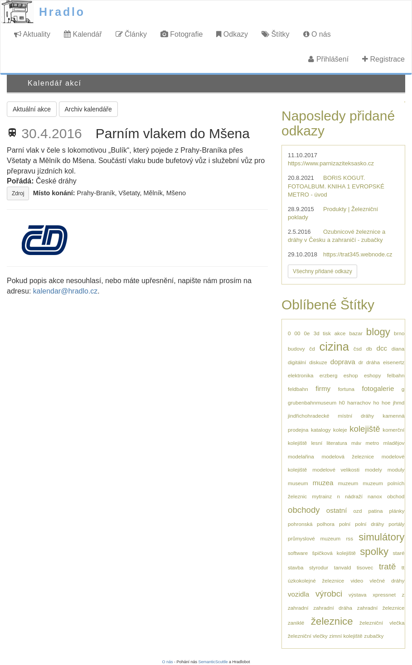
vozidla (298, 594)
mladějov (394, 443)
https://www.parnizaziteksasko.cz (331, 163)
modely (373, 469)
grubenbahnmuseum (312, 402)
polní (344, 524)
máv (356, 443)
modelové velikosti (335, 469)
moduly (396, 469)
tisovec (365, 567)
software (298, 553)
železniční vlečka (381, 623)
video (356, 580)
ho (376, 402)
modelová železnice (347, 456)
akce (340, 333)
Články (131, 34)
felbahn (395, 375)
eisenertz (393, 362)
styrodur (318, 567)
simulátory (381, 537)
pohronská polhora (311, 524)
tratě (387, 566)
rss (349, 538)
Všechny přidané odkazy (322, 271)
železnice (332, 621)
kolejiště (364, 429)
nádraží (354, 496)
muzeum (348, 483)
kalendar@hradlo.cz (65, 291)
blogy (378, 331)
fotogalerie (378, 388)
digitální (297, 362)
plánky (397, 511)
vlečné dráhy (387, 580)
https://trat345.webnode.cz (357, 254)
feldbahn (298, 389)
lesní (316, 443)
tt (403, 567)
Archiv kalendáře (88, 109)
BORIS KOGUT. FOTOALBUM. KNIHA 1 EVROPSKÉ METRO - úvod (336, 186)
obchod (395, 496)
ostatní (336, 510)
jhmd (398, 402)
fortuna (346, 389)
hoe (386, 402)
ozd (358, 511)
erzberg (329, 375)
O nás (317, 34)
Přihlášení (328, 59)
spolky (374, 551)
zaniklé (296, 623)
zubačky (373, 636)
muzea (323, 483)
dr (361, 362)
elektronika (301, 375)
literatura (336, 443)
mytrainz (322, 496)
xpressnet (384, 595)
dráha (373, 362)
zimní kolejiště (345, 636)
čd (312, 349)
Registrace (383, 59)
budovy (296, 349)
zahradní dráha (332, 608)
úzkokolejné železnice (316, 580)
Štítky (275, 34)
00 (298, 333)
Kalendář (83, 34)
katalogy (321, 430)
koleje (340, 430)
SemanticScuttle (213, 662)
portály (396, 524)
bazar (356, 333)
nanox (375, 496)
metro (372, 443)
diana (398, 349)
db (369, 349)
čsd (358, 349)
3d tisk (322, 333)
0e (307, 333)
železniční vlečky (308, 636)
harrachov (359, 402)
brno (399, 333)
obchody (304, 510)
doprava (342, 362)
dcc (381, 348)
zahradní (298, 608)
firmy (322, 388)
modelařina (301, 456)
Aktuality (32, 34)
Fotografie (181, 34)
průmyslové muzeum (314, 538)
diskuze (318, 362)
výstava (358, 595)
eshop (351, 375)
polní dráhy (369, 524)
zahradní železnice (381, 608)
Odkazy (232, 34)
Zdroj (18, 193)
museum (298, 483)
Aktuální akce (32, 109)
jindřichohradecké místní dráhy (331, 416)
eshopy (372, 375)
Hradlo (62, 11)
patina (375, 511)
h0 (342, 402)
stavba (295, 567)
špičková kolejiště (334, 553)
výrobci (328, 593)
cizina (334, 346)
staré (398, 553)
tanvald (342, 567)
